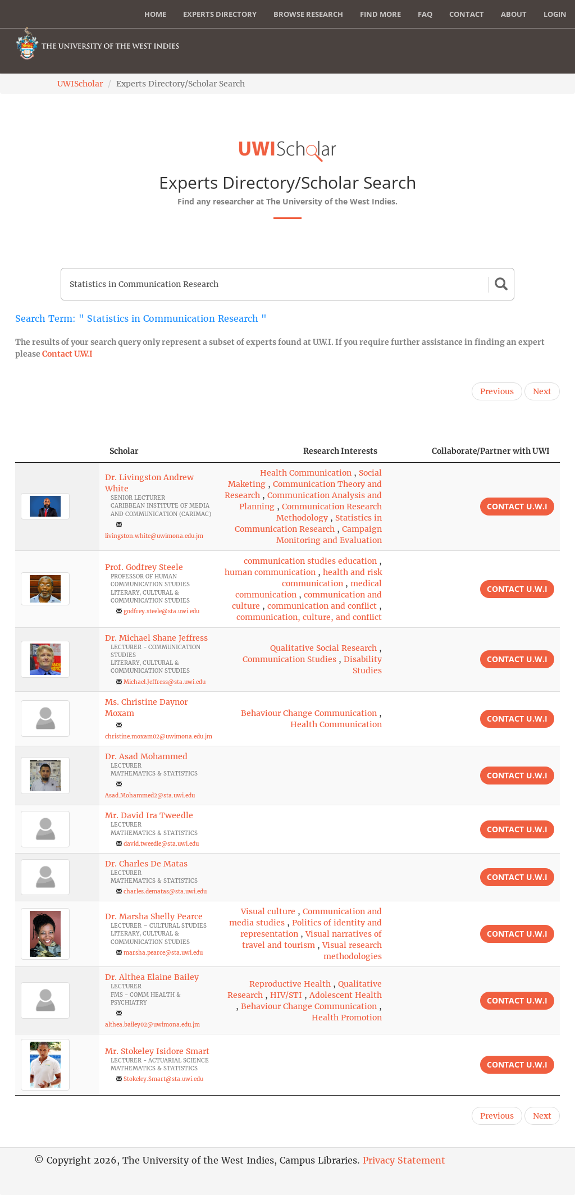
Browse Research (308, 14)
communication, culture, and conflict (309, 617)
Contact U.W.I (67, 354)
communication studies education (310, 561)
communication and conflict (322, 606)
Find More (380, 14)
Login (555, 14)
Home (155, 14)
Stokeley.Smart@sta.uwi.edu (163, 1079)
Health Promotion (347, 1017)
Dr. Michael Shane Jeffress (156, 638)
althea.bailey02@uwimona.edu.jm (152, 1024)
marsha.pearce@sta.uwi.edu (163, 952)
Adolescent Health (345, 995)
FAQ (425, 14)
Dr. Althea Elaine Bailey (152, 977)
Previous (497, 391)
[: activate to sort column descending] (57, 451)
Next (542, 391)
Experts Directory (220, 14)
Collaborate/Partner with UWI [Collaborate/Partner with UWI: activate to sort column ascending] (491, 451)
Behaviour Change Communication (309, 713)
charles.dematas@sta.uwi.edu (165, 891)
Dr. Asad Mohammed (146, 756)
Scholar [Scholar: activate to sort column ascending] (124, 451)
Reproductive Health (290, 984)
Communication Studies (289, 659)
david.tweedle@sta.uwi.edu (161, 843)
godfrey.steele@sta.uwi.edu (161, 611)
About (514, 14)
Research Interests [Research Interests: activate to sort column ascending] (340, 451)
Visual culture (268, 911)
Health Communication (306, 473)
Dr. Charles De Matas (146, 864)
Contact (466, 14)
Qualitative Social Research (323, 648)
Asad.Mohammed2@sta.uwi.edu (150, 795)
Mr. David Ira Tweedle (149, 815)
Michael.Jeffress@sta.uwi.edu (165, 682)
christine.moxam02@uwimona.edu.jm (158, 736)
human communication (270, 572)
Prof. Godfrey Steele (144, 567)
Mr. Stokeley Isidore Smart (157, 1051)
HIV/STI (286, 995)
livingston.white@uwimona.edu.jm (154, 536)
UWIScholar (80, 84)
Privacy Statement (404, 1160)
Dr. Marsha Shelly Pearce (154, 916)
